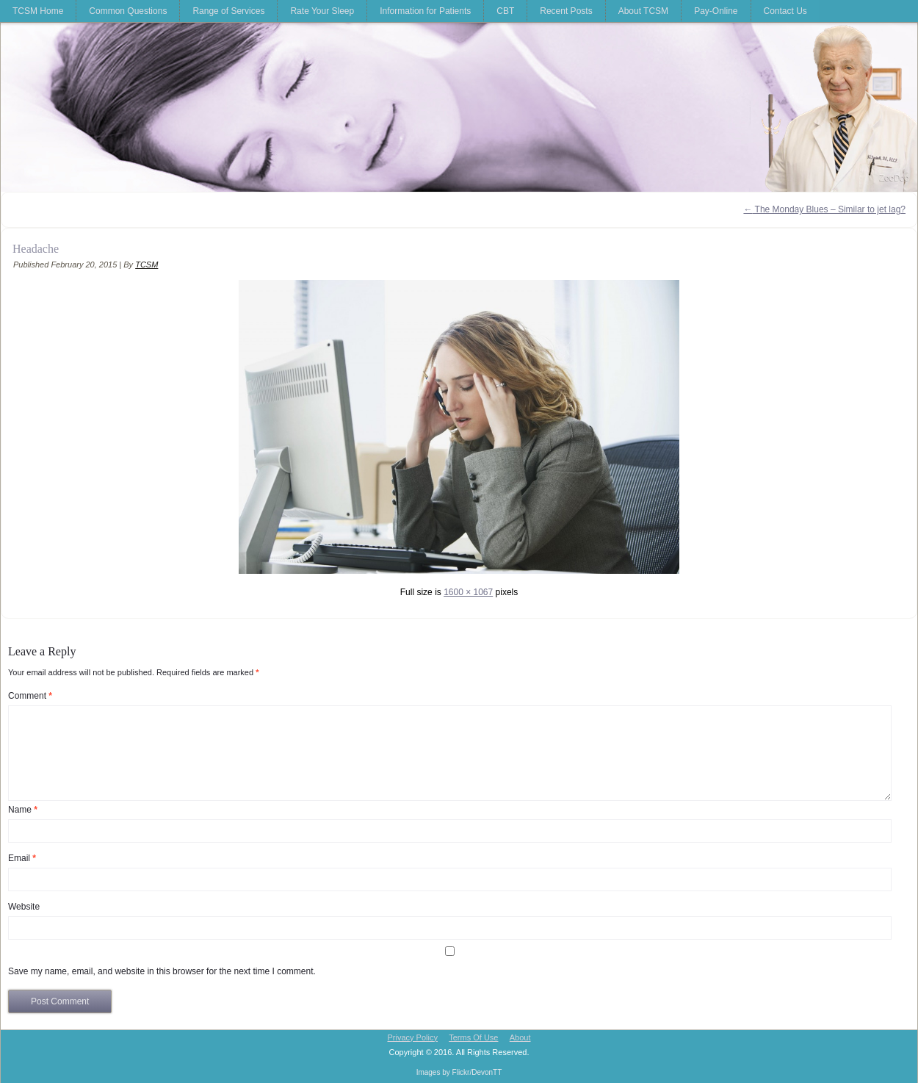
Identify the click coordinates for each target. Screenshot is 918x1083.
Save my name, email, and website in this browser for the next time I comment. (162, 971)
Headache (35, 248)
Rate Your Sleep (322, 11)
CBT (505, 11)
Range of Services (228, 11)
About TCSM (643, 11)
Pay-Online (715, 11)
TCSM (146, 264)
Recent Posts (566, 11)
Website (24, 907)
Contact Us (785, 11)
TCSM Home (37, 11)
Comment (30, 696)
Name (22, 810)
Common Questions (128, 11)
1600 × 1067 (468, 592)
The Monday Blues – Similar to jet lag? (824, 209)
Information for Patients (425, 11)
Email (22, 858)
